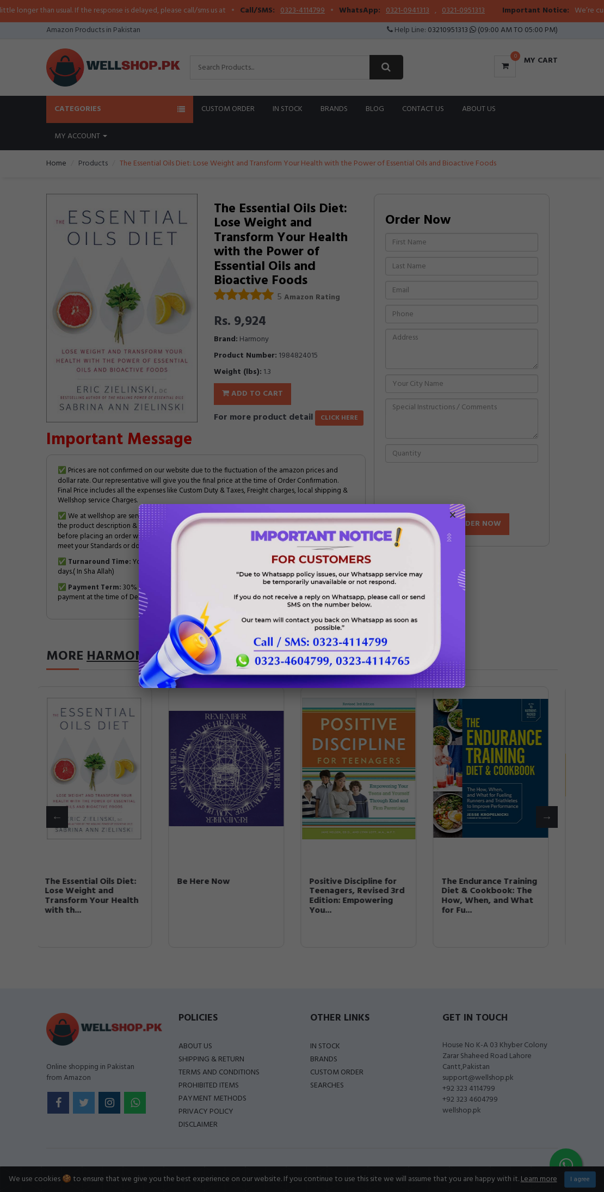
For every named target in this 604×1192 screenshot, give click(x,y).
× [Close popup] (453, 516)
